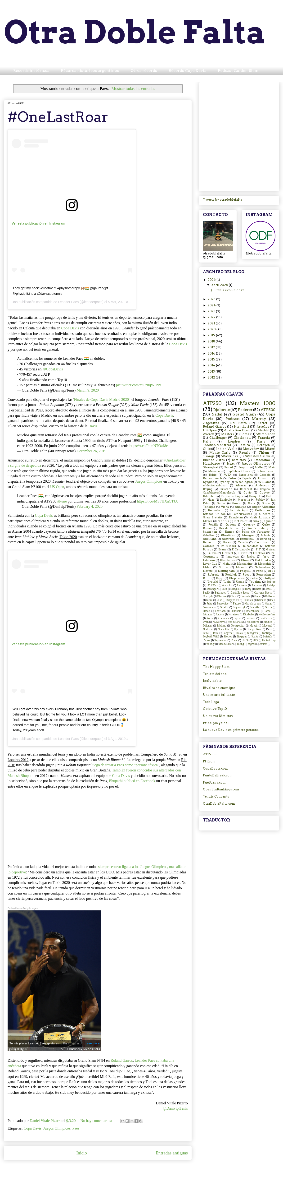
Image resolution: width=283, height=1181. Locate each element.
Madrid (263, 430)
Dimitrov (239, 460)
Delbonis (270, 596)
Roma (244, 434)
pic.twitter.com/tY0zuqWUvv (138, 385)
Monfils (223, 521)
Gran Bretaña (212, 517)
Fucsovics (223, 603)
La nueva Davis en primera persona (231, 730)
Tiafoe (206, 640)
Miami (270, 449)
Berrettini (209, 542)
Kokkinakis (263, 560)
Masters (227, 434)
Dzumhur (248, 600)
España (247, 478)
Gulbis (211, 553)
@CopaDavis (53, 369)
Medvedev (251, 449)
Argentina (211, 423)
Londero (251, 618)
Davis (92, 426)
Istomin (207, 614)
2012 (212, 377)
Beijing (207, 489)
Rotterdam (263, 574)
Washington (244, 482)
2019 (212, 335)
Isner (231, 463)
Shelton (228, 636)
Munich (241, 567)
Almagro (248, 535)
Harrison (220, 611)
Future (237, 603)
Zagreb (252, 644)
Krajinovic (223, 618)
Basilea (244, 445)
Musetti (267, 625)
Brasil (268, 588)
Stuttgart (269, 578)
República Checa (238, 471)
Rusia (239, 633)
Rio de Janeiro (229, 528)
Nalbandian (262, 567)
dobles (270, 581)
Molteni (221, 625)
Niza (256, 521)
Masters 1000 (257, 403)
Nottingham (226, 570)
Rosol (247, 574)
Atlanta (265, 535)
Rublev (260, 499)
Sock (251, 503)
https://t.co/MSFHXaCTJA (157, 501)
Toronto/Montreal (217, 445)
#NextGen (228, 535)
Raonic (244, 452)
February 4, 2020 (89, 506)
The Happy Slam (216, 667)
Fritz (209, 603)
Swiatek (267, 636)
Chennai (222, 596)
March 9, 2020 (87, 390)
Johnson (209, 560)
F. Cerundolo (241, 549)
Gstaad (270, 549)
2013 (212, 371)
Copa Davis (70, 328)
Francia (264, 437)
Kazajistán (236, 517)
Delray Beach (212, 478)
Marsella (244, 499)
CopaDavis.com (215, 768)
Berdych (263, 445)
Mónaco (214, 471)
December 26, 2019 (91, 451)
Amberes (257, 585)
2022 (212, 317)
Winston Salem (257, 456)
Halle (259, 467)
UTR (255, 640)
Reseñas (262, 426)
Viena (225, 506)
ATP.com (210, 754)
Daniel (257, 596)
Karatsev (234, 614)
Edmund (261, 600)
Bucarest (246, 489)
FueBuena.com (214, 782)
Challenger (218, 437)
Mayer (207, 521)
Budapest (220, 592)
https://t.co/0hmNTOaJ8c (149, 446)
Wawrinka (229, 456)
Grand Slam (244, 414)
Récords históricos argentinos (90, 70)
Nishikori (241, 426)
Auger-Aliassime (263, 506)
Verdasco (263, 531)
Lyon (206, 621)
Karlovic (226, 499)
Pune (259, 570)
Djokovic (221, 409)
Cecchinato (262, 542)
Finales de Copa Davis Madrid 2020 (101, 399)
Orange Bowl (254, 629)
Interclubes (253, 611)
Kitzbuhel (249, 614)
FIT (258, 549)
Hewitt (242, 553)
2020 (212, 329)
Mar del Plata (235, 621)
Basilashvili (215, 510)
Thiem (264, 452)
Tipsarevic (221, 640)
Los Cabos (266, 618)
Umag (240, 581)
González (255, 607)
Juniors (220, 614)
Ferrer (262, 423)
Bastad (228, 467)
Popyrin (227, 633)
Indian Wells (226, 449)
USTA (245, 640)
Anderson (262, 485)
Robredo (214, 574)
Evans (222, 549)
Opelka (238, 629)
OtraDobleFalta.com (219, 803)
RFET (271, 570)
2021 (212, 323)
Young (240, 644)
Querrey (249, 524)
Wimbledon (265, 434)
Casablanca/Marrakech (219, 492)
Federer (245, 409)
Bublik (206, 592)
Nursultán (223, 629)
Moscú (253, 625)
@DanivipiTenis (175, 1108)
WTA (227, 474)
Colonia (208, 546)
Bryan (227, 542)
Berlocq (265, 538)
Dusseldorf (250, 546)
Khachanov (228, 560)
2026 (212, 279)
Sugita (254, 636)
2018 (212, 341)
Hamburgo (211, 463)
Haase (206, 611)
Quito (266, 524)
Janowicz (232, 556)
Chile (233, 596)
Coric (247, 492)
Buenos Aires (214, 460)
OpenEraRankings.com (221, 789)
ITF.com (209, 761)
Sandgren (252, 633)
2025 (212, 299)
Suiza (245, 531)
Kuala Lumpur (259, 517)
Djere (209, 600)
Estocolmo (261, 460)
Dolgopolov (232, 600)
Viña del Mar (225, 644)
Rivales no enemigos (219, 688)
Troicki (212, 581)
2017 (212, 347)
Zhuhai (263, 644)
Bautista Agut (239, 510)
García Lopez (253, 603)
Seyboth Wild (211, 636)
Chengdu (208, 596)
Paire (206, 633)
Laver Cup (210, 563)
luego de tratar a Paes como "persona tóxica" (125, 765)
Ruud (206, 578)
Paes (75, 1128)
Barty (248, 588)
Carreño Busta (262, 592)
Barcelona (246, 474)
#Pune (62, 501)
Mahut (227, 563)
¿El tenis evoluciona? (227, 290)
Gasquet (254, 496)
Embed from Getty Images (23, 908)
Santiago (267, 633)
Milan (207, 567)
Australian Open (237, 430)
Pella (216, 633)
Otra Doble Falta (135, 32)
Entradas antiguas (172, 1152)
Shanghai (210, 467)
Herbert (227, 553)
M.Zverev (218, 621)
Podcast (232, 418)
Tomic (234, 640)
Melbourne (253, 621)
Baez (224, 588)
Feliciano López (232, 496)
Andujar (240, 506)
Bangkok (236, 588)
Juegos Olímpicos (148, 481)
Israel (268, 611)
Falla (272, 600)
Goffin (270, 496)
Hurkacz (259, 553)
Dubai (232, 478)
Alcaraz (241, 485)
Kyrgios (208, 482)
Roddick (231, 574)
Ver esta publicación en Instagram (38, 223)
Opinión (269, 521)
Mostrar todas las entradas (133, 88)
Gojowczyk (239, 607)
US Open (57, 487)
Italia (207, 441)
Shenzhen (210, 531)
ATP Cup (212, 585)
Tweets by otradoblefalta (222, 199)
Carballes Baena (240, 592)
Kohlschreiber (267, 614)
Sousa (266, 503)
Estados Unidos (214, 514)
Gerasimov (209, 607)
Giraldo (224, 607)
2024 (212, 305)
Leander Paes (68, 302)
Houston (264, 478)
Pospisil (245, 570)
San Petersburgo (258, 528)
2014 (212, 365)
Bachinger (212, 588)
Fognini (243, 467)
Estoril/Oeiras (242, 514)
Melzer (268, 621)
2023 (212, 311)
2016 (212, 353)
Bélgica (265, 489)
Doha (219, 600)
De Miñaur (228, 546)
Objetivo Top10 (215, 708)
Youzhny (255, 581)
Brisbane (226, 489)
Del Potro (238, 423)
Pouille (213, 524)
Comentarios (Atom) (108, 1167)
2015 (212, 359)
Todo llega (211, 702)
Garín (268, 603)
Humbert (236, 611)
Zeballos (208, 535)
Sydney (225, 482)
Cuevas (265, 492)
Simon (237, 503)
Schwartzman (266, 471)
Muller (224, 567)
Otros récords (143, 70)
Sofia (254, 578)
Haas (210, 499)
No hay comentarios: (97, 1121)
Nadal (217, 414)
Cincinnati (242, 437)
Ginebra (264, 514)
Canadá (243, 542)
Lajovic (238, 618)
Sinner (229, 531)
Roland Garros (122, 1060)
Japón (251, 556)
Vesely (210, 644)
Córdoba (246, 596)
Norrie (208, 570)
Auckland (209, 538)
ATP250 (212, 403)
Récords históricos (31, 70)
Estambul (209, 496)
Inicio (81, 1152)
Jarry (266, 556)
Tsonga (209, 456)
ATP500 (268, 409)
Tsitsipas (209, 506)
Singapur (242, 636)
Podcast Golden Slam (238, 70)
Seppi (219, 578)
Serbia (221, 503)
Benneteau (247, 538)
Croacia (265, 474)
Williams (264, 482)
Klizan (245, 560)
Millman (207, 625)
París (261, 441)
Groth (268, 607)
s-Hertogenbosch (215, 485)
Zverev (208, 434)
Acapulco (227, 585)
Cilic (207, 449)
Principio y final (216, 723)
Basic (258, 588)
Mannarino (245, 563)
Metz (271, 467)
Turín (227, 581)
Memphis (264, 563)
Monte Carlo (220, 452)
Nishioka (208, 629)
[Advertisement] (51, 135)
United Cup (268, 640)
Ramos (207, 528)
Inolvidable (212, 681)
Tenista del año (215, 674)
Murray (259, 418)
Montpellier (238, 625)
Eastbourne (262, 510)
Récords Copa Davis (187, 70)
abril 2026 (220, 285)
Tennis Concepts (216, 796)
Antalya (271, 585)
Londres (234, 441)
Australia (228, 538)
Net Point (240, 521)
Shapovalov (237, 578)
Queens (230, 524)
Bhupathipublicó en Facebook (132, 781)
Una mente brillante (219, 695)
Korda (210, 618)
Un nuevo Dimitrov (218, 716)
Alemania (242, 585)
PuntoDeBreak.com (218, 775)
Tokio (212, 474)
